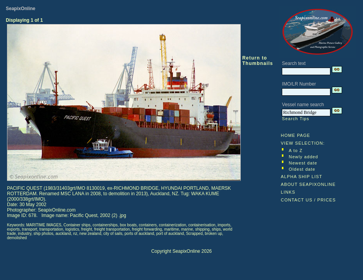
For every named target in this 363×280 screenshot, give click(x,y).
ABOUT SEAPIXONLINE (308, 184)
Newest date (303, 163)
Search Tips (295, 118)
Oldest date (302, 169)
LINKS (288, 192)
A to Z (295, 150)
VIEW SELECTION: (303, 143)
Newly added (303, 156)
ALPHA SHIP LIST (301, 176)
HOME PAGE (295, 135)
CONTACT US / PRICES (308, 200)
